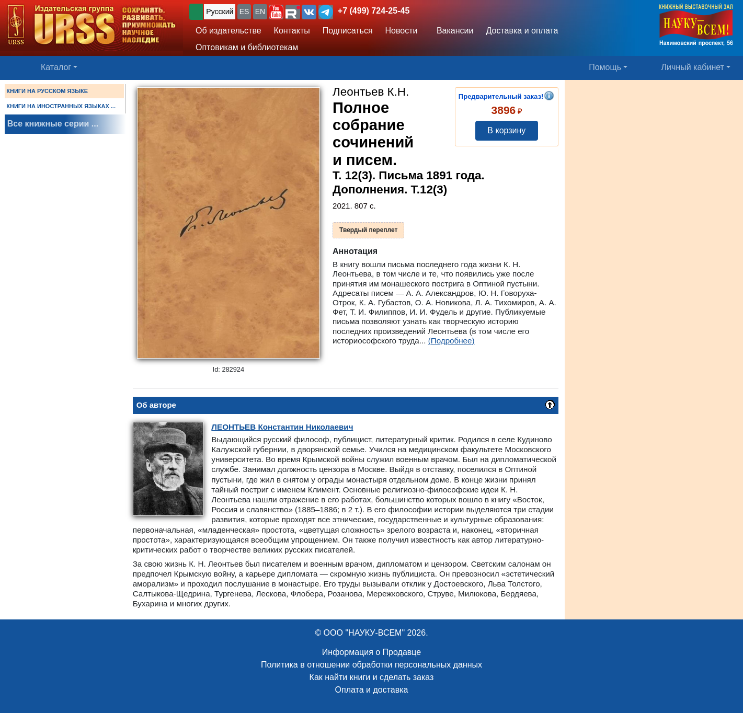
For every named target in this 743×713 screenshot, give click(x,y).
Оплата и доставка (371, 689)
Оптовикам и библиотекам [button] (247, 47)
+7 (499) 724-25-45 (373, 10)
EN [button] (260, 11)
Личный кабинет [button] (692, 67)
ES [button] (244, 11)
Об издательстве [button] (228, 30)
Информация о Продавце (371, 652)
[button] (276, 12)
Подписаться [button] (348, 30)
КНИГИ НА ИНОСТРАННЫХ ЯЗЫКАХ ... (61, 106)
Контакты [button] (292, 30)
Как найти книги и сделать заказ (372, 677)
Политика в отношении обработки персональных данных (371, 664)
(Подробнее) (451, 340)
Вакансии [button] (452, 30)
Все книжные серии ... (52, 123)
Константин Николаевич (282, 426)
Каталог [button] (56, 67)
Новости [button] (401, 30)
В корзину (506, 130)
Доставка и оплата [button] (522, 30)
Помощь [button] (605, 67)
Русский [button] (219, 11)
